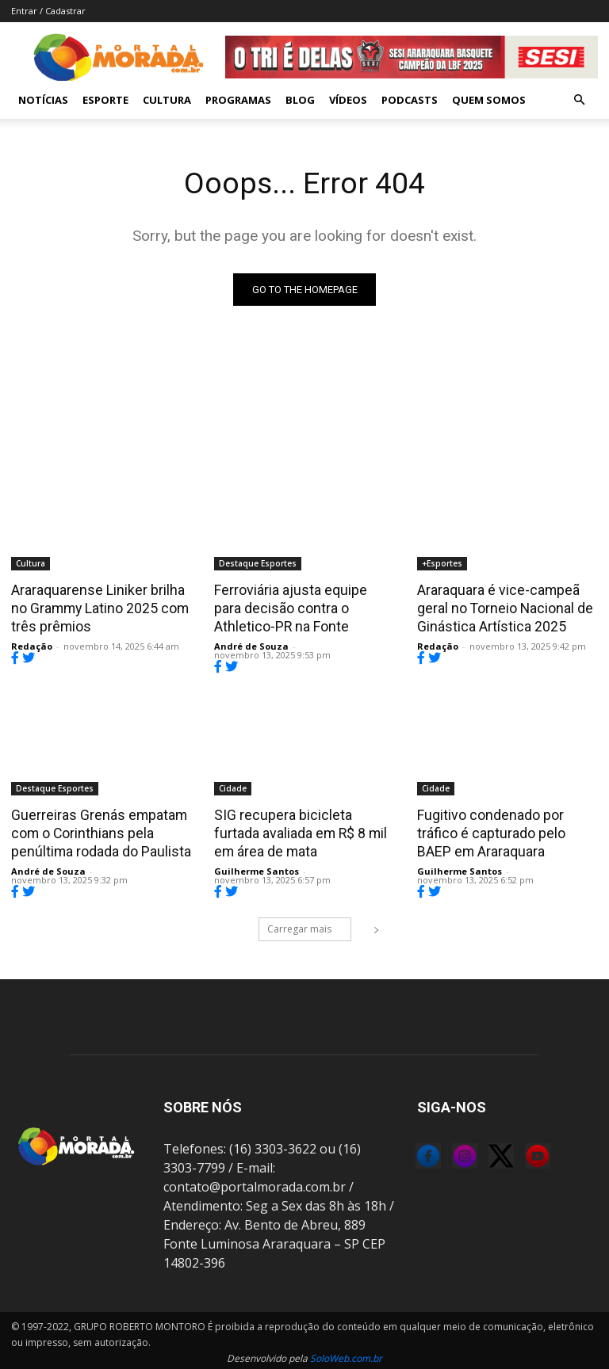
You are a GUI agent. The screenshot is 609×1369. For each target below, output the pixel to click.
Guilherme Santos (256, 867)
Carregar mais (309, 925)
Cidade (233, 786)
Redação (31, 644)
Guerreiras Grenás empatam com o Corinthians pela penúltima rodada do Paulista (98, 830)
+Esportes (442, 563)
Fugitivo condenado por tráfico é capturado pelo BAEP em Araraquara (506, 830)
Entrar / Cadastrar (48, 11)
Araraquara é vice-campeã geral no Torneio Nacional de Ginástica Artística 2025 (502, 607)
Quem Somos (489, 100)
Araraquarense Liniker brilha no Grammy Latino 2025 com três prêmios (98, 607)
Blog (300, 100)
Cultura (167, 100)
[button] (579, 100)
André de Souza (251, 644)
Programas (238, 100)
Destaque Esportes (258, 563)
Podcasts (409, 100)
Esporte (105, 100)
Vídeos (348, 100)
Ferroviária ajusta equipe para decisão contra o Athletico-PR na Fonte (303, 607)
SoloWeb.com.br (346, 1354)
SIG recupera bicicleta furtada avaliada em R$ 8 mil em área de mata (303, 830)
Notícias (43, 100)
